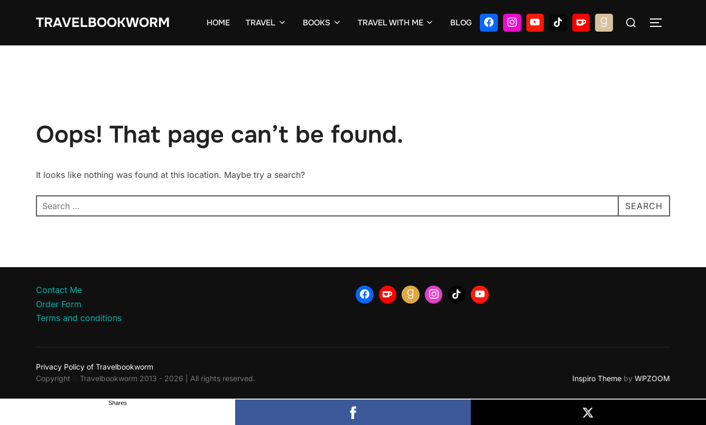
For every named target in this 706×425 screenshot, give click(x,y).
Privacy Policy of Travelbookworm (94, 366)
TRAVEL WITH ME (396, 22)
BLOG (461, 22)
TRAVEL (266, 22)
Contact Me (59, 290)
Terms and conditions (79, 318)
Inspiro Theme (596, 378)
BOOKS (322, 22)
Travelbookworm (103, 22)
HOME (218, 22)
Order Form (58, 304)
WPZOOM (652, 378)
